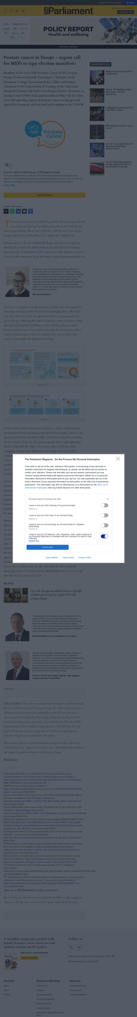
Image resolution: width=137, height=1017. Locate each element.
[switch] (104, 505)
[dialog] (69, 508)
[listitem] (68, 498)
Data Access (68, 557)
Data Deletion (52, 557)
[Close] (119, 459)
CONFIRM (47, 547)
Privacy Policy (84, 557)
